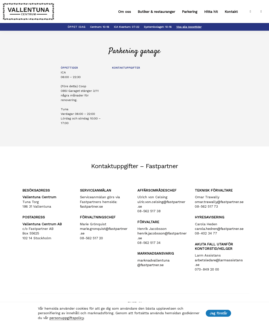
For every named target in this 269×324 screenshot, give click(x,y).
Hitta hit (211, 12)
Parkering (189, 12)
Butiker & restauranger (156, 12)
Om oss (124, 12)
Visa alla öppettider (189, 26)
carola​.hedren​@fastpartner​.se (219, 229)
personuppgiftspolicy (66, 318)
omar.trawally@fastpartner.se (219, 202)
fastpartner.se (91, 206)
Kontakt (231, 12)
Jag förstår (218, 313)
